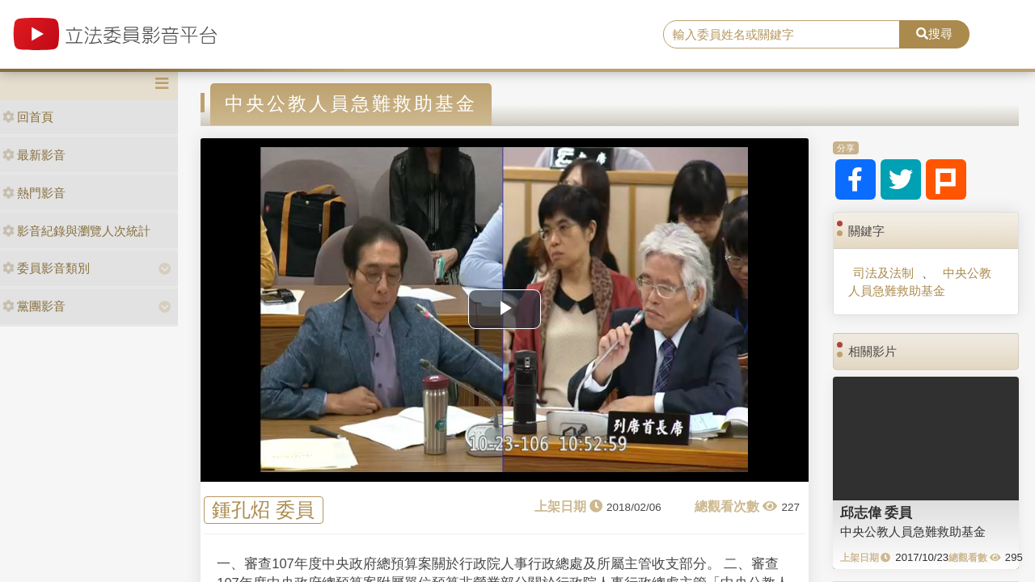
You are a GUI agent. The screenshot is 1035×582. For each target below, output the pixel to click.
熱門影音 (33, 193)
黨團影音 (33, 306)
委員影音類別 (46, 268)
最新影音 (33, 155)
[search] (781, 34)
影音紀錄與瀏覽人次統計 (76, 231)
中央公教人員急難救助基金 (919, 281)
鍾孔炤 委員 (263, 510)
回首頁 (27, 117)
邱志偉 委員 (876, 512)
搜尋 (934, 33)
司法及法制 (883, 273)
